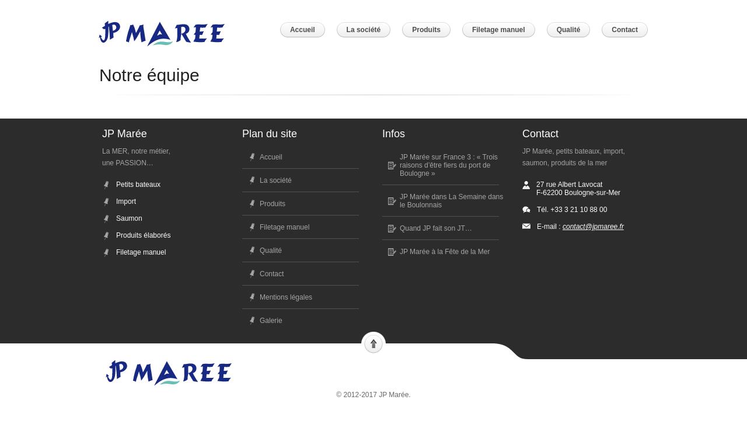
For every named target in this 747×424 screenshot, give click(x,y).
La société (276, 180)
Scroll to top (373, 343)
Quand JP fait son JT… (436, 228)
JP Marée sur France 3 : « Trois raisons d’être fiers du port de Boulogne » (449, 165)
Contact (272, 274)
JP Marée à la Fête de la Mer (445, 252)
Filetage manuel (284, 227)
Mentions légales (286, 297)
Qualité (271, 250)
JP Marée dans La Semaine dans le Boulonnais (451, 201)
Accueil (271, 157)
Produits (272, 204)
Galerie (271, 321)
